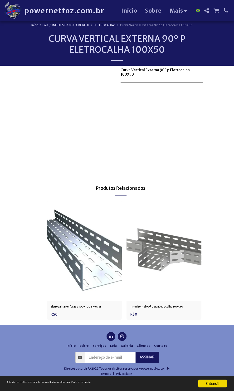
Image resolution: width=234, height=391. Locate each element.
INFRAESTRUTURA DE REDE (71, 25)
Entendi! (212, 383)
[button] (206, 10)
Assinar (147, 364)
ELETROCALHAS (105, 25)
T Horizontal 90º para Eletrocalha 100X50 (159, 310)
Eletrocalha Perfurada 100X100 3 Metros (79, 310)
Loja (45, 25)
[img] (84, 251)
